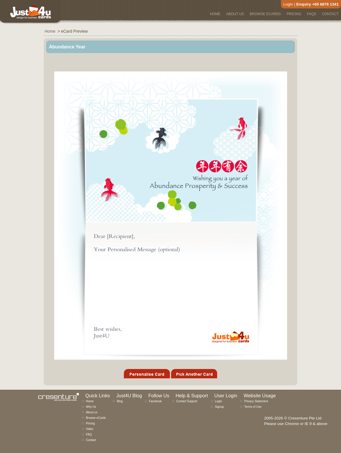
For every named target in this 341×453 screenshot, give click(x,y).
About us (91, 412)
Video (89, 429)
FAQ (89, 434)
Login (288, 4)
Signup (219, 406)
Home (90, 401)
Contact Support (186, 401)
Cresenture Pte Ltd (304, 418)
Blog (120, 401)
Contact (91, 440)
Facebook (155, 401)
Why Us (91, 406)
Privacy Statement (256, 401)
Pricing (90, 423)
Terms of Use (252, 406)
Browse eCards (96, 417)
